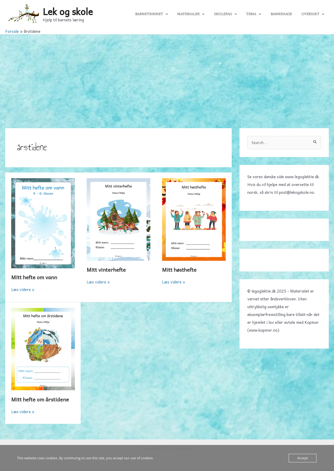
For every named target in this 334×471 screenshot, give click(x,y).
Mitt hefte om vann (34, 277)
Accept (302, 458)
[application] (177, 14)
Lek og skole (68, 11)
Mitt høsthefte (179, 269)
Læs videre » (22, 289)
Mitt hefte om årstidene (40, 399)
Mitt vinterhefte (106, 269)
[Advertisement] (167, 73)
